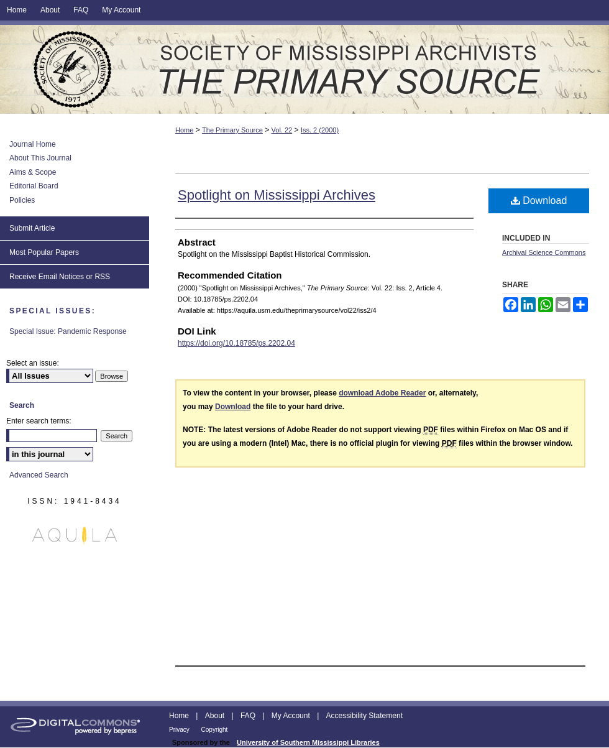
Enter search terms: (38, 421)
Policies (22, 200)
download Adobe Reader (382, 393)
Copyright (214, 729)
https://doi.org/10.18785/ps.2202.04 (236, 343)
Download (539, 200)
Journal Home (32, 144)
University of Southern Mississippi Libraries (308, 742)
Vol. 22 (282, 130)
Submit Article (32, 228)
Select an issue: (32, 363)
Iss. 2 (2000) (320, 130)
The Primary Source (304, 69)
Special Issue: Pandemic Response (68, 331)
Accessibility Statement (364, 715)
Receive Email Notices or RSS (59, 276)
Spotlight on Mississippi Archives (276, 195)
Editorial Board (33, 186)
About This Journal (40, 158)
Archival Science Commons (544, 252)
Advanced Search (38, 475)
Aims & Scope (32, 172)
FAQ (248, 715)
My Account (292, 715)
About (216, 715)
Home (184, 130)
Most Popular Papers (44, 252)
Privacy (180, 729)
